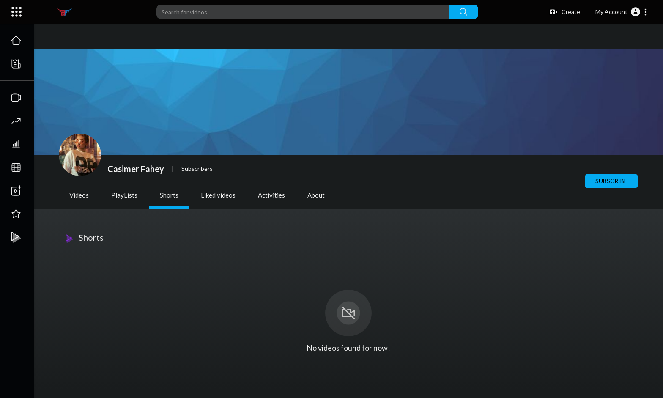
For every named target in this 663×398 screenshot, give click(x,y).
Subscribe (611, 180)
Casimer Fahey (135, 169)
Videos (79, 195)
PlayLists (124, 195)
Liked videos (218, 195)
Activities (271, 195)
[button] (621, 12)
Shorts (169, 195)
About (316, 195)
